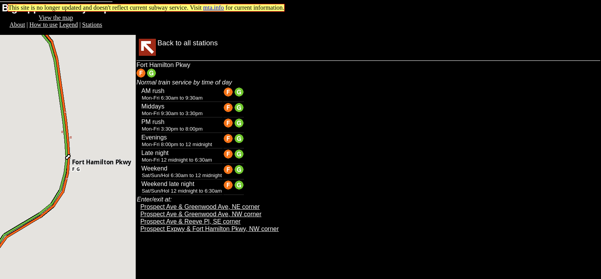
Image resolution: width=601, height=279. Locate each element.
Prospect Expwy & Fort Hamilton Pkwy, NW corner (209, 229)
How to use (43, 24)
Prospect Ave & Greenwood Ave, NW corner (200, 214)
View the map (56, 17)
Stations (92, 24)
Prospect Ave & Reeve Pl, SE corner (190, 221)
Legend (68, 24)
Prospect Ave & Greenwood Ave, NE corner (200, 206)
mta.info (213, 7)
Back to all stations (187, 43)
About (17, 24)
